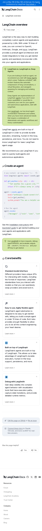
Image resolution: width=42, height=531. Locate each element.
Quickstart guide (9, 228)
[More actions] (39, 9)
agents (18, 98)
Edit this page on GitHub (16, 421)
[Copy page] (9, 30)
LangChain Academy (11, 496)
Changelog (8, 492)
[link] (21, 280)
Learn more (10, 294)
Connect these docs (15, 428)
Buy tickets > (31, 4)
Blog (5, 523)
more (25, 49)
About (6, 514)
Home (6, 510)
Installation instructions (19, 225)
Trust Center (8, 500)
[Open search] (35, 9)
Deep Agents (32, 78)
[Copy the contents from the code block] (36, 172)
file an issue (32, 421)
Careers (7, 518)
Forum (6, 488)
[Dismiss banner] (39, 3)
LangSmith (14, 241)
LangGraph (15, 111)
